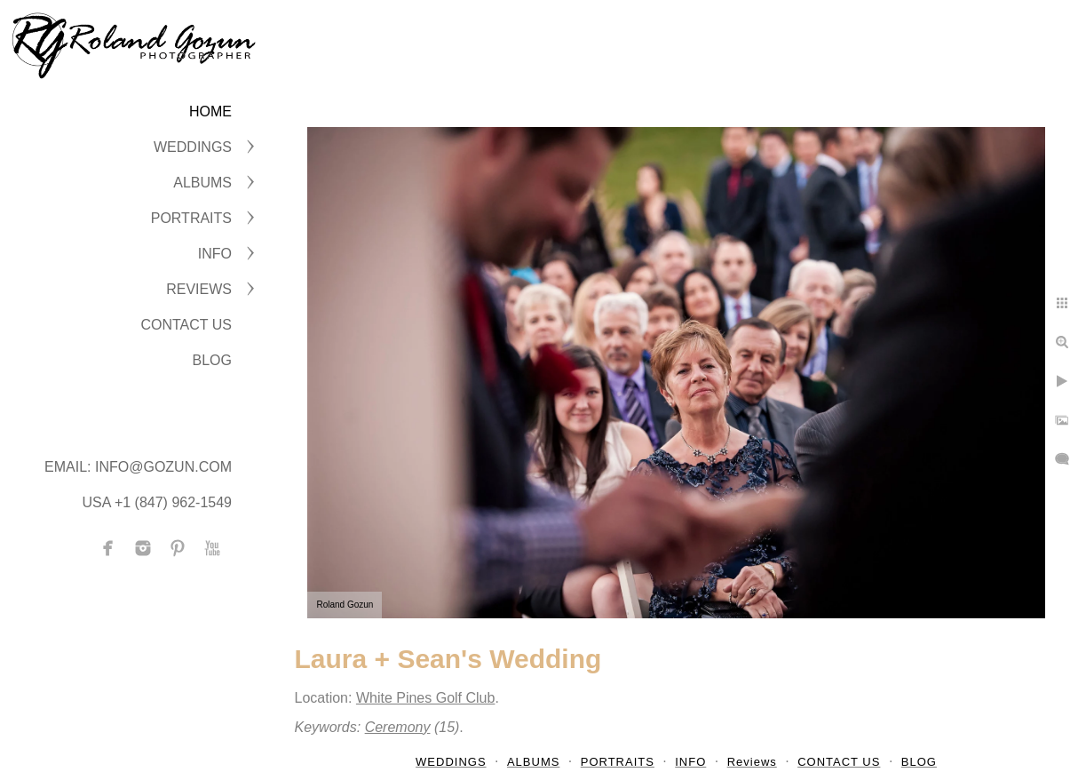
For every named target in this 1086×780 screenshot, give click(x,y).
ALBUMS (202, 182)
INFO (215, 253)
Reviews (199, 289)
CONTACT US (186, 324)
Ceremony (398, 727)
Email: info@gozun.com (138, 466)
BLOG (212, 360)
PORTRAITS (191, 218)
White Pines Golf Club (425, 697)
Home (210, 111)
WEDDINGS (193, 147)
